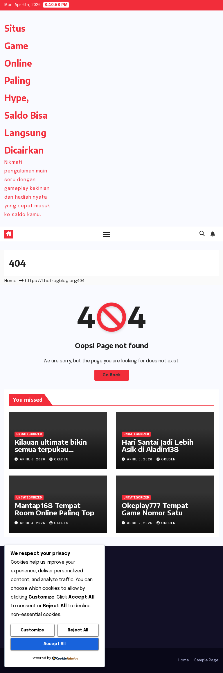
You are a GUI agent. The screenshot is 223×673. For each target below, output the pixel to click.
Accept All (55, 644)
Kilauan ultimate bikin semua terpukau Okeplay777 (51, 449)
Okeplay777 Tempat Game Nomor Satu (155, 509)
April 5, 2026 (140, 459)
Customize (32, 630)
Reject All (78, 630)
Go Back (111, 375)
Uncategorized (29, 434)
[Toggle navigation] (106, 233)
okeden (59, 459)
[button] (202, 233)
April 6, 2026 (33, 459)
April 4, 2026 (33, 523)
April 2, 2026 (140, 523)
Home (10, 281)
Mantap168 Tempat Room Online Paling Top (54, 509)
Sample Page (206, 660)
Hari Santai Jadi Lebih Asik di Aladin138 (157, 445)
